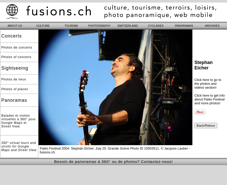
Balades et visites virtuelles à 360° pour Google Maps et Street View (18, 121)
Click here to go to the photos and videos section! (207, 83)
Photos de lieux (13, 79)
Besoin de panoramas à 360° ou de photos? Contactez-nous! (113, 161)
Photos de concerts (16, 47)
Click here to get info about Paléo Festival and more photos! (209, 99)
